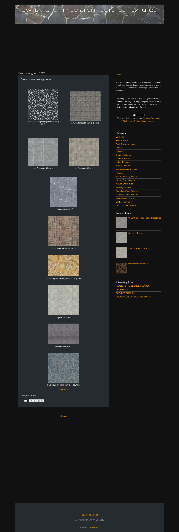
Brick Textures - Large (126, 144)
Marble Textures (123, 166)
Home (63, 416)
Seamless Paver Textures (127, 191)
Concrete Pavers (136, 233)
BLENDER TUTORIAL (126, 293)
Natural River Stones (125, 180)
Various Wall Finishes (125, 198)
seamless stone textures (127, 195)
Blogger (94, 527)
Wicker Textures (123, 202)
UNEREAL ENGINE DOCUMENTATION (134, 297)
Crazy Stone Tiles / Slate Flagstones (144, 218)
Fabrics (119, 148)
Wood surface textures (126, 205)
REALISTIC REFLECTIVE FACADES (133, 286)
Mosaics (120, 173)
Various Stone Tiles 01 (138, 248)
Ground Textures (123, 158)
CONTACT (93, 515)
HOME (119, 75)
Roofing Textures (123, 187)
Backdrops (121, 137)
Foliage (119, 151)
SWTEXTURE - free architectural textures (89, 10)
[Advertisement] (89, 46)
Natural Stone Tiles (124, 184)
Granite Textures (123, 155)
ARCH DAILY (122, 289)
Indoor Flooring (123, 162)
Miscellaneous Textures (126, 169)
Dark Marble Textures (138, 264)
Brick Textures (122, 140)
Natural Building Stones (126, 176)
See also (63, 389)
